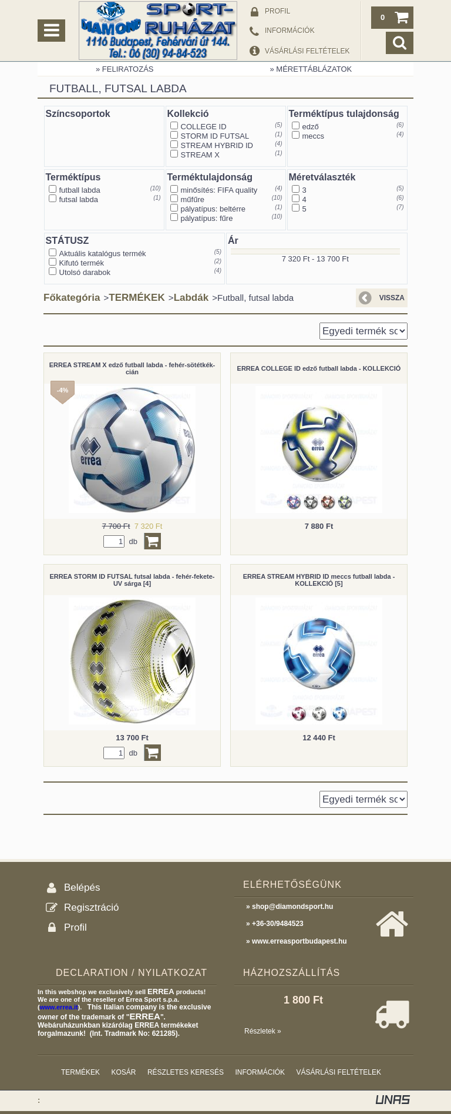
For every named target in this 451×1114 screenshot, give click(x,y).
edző (310, 126)
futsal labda (79, 199)
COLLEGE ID (204, 126)
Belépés (82, 887)
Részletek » (262, 1031)
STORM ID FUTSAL (215, 136)
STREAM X (200, 154)
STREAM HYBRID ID (217, 145)
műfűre (192, 199)
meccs (313, 136)
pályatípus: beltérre (213, 208)
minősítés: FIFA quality (219, 190)
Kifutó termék (82, 263)
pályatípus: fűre (207, 218)
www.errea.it (59, 1007)
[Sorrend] (363, 331)
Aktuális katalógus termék (102, 253)
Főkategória (71, 297)
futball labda (79, 190)
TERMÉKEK (136, 297)
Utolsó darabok (84, 272)
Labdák (191, 297)
